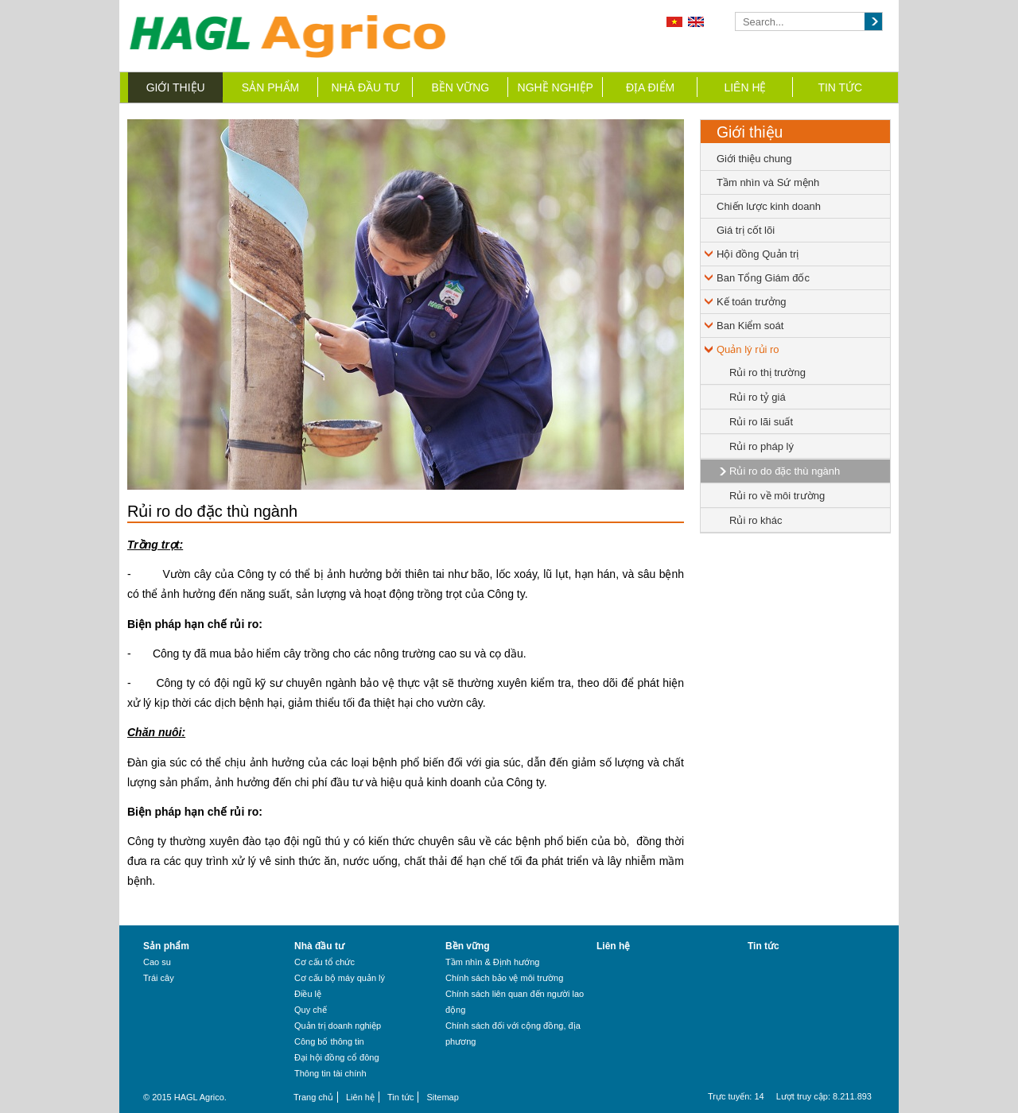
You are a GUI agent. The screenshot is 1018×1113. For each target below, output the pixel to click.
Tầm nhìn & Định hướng (492, 962)
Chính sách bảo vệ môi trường (504, 978)
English (696, 22)
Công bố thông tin (329, 1041)
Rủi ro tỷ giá (757, 397)
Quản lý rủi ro (748, 349)
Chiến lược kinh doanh (769, 206)
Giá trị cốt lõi (746, 230)
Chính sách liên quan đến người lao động (514, 1001)
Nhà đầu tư (366, 87)
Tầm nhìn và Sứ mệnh (768, 182)
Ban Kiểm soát (750, 326)
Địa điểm (650, 87)
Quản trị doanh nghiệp (337, 1025)
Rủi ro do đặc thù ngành (784, 471)
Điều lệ (307, 994)
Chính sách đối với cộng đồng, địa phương (513, 1033)
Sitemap (442, 1097)
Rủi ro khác (756, 520)
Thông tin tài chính (330, 1073)
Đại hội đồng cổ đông (336, 1057)
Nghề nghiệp (555, 87)
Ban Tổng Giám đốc (763, 278)
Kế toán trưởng (752, 302)
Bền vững (460, 87)
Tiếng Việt (674, 22)
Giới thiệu (175, 87)
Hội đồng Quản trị (757, 254)
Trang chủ (313, 1097)
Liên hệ (745, 87)
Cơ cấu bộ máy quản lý (339, 978)
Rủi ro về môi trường (777, 496)
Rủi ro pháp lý (761, 446)
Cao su (157, 962)
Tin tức (840, 87)
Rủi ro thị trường (767, 372)
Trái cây (158, 978)
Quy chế (310, 1009)
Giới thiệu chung (754, 159)
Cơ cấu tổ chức (324, 962)
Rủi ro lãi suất (761, 422)
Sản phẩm (270, 87)
